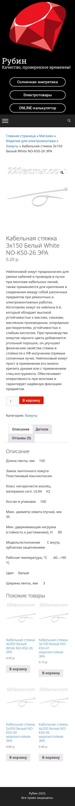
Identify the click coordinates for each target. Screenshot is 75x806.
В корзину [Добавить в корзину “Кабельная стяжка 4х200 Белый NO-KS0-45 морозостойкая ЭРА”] (51, 757)
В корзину (31, 400)
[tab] (20, 429)
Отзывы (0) (21, 438)
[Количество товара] (12, 401)
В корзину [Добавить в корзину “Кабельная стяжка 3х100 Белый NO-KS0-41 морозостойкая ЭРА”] (51, 673)
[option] (37, 197)
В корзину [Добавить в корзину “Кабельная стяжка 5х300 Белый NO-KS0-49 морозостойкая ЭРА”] (18, 757)
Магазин (46, 135)
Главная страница (21, 135)
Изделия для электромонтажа (31, 141)
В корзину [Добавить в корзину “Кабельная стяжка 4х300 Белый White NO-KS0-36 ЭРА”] (18, 669)
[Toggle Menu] (5, 121)
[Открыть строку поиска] (69, 120)
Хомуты (12, 146)
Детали (42, 429)
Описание (20, 429)
